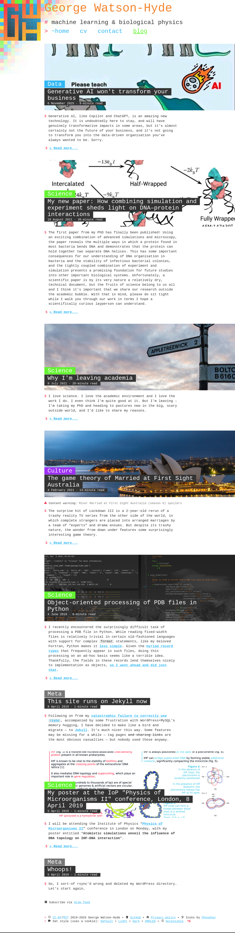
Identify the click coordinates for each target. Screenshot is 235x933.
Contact (109, 31)
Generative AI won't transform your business (123, 98)
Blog (139, 31)
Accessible (179, 911)
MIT (67, 908)
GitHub (139, 908)
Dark (139, 911)
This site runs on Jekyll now (97, 691)
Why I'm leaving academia (90, 373)
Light (126, 911)
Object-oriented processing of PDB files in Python (121, 601)
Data (55, 90)
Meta (55, 684)
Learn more (26, 929)
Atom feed (80, 893)
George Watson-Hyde (107, 8)
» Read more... (62, 148)
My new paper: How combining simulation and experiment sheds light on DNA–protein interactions (121, 208)
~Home (60, 31)
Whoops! (60, 859)
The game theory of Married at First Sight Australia (120, 477)
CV (83, 31)
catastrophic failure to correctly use (129, 706)
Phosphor (215, 908)
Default (109, 911)
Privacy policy (168, 908)
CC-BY (57, 908)
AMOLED (154, 911)
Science (59, 194)
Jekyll (167, 716)
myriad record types (100, 641)
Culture (59, 466)
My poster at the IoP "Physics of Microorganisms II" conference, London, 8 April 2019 (118, 790)
